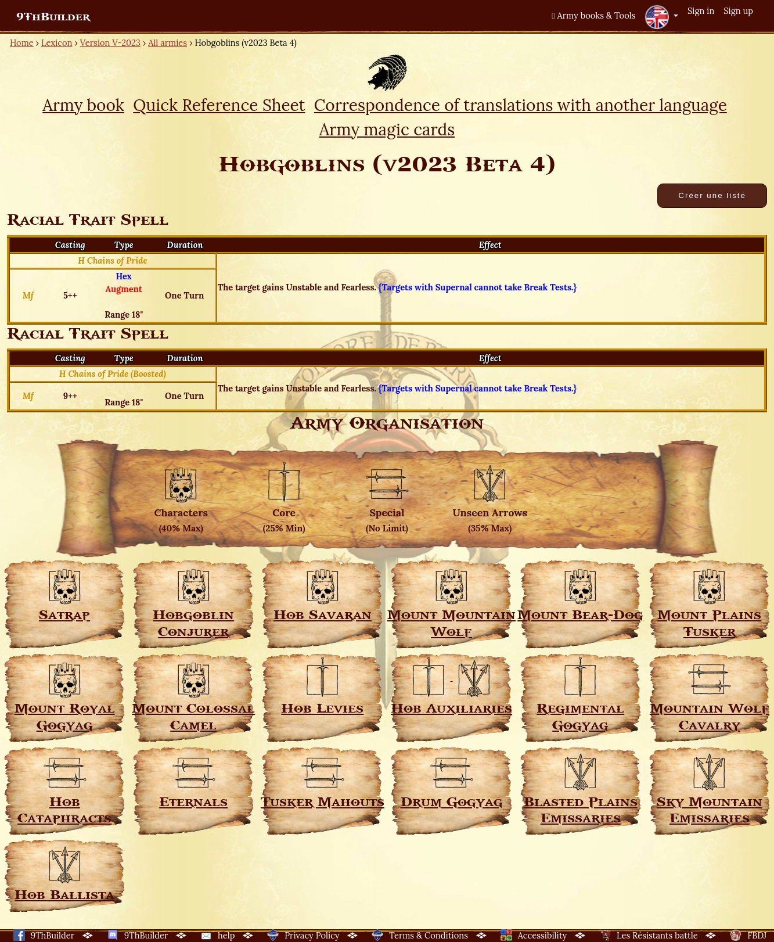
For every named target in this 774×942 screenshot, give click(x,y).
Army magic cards (387, 129)
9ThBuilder (53, 17)
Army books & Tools (593, 15)
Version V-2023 (110, 42)
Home (22, 42)
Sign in (700, 10)
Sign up (738, 10)
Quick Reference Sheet (219, 105)
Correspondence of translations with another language (520, 105)
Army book (83, 105)
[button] (661, 17)
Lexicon (56, 42)
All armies (167, 42)
